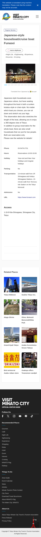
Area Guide (6, 478)
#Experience (28, 54)
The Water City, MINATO (10, 502)
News (4, 484)
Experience (6, 441)
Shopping (5, 444)
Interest (4, 456)
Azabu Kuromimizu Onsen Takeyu (29, 346)
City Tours (5, 493)
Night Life (5, 435)
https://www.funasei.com (27, 197)
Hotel (4, 450)
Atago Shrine (9, 317)
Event (4, 453)
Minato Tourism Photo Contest (12, 490)
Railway (4, 466)
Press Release (7, 518)
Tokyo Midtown (10, 295)
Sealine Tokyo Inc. (29, 295)
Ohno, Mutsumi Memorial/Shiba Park (28, 320)
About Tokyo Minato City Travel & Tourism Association (20, 515)
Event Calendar (7, 481)
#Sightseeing (18, 54)
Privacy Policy (6, 521)
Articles (4, 487)
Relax (4, 447)
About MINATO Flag (9, 499)
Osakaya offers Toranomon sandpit (29, 371)
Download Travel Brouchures (12, 496)
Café (3, 432)
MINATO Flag (6, 462)
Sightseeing (6, 438)
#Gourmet (9, 57)
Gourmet (5, 429)
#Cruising (17, 57)
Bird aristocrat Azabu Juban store (11, 371)
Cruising (5, 459)
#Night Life (9, 54)
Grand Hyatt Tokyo (11, 345)
